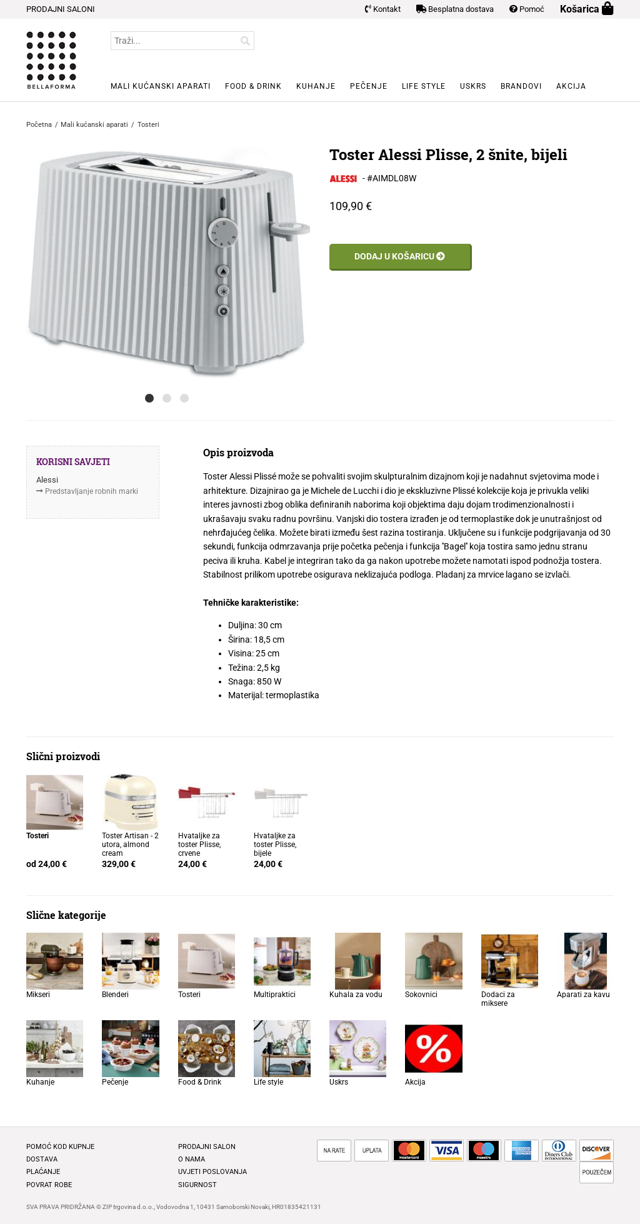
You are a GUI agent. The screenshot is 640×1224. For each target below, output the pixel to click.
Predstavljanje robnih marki (91, 491)
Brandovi (521, 86)
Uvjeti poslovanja (212, 1172)
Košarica (587, 9)
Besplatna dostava (455, 9)
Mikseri (38, 994)
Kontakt (383, 9)
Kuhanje (316, 86)
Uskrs (473, 86)
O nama (191, 1159)
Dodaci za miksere (498, 999)
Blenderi (115, 994)
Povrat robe (49, 1185)
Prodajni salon (207, 1147)
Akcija (571, 86)
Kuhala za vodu (355, 994)
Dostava (42, 1159)
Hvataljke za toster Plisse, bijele (275, 844)
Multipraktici (275, 994)
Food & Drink (253, 86)
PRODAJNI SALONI (60, 9)
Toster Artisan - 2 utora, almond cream (130, 844)
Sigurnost (197, 1185)
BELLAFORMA (51, 60)
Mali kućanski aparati (161, 86)
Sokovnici (421, 994)
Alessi (47, 479)
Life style (424, 86)
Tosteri (189, 994)
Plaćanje (43, 1172)
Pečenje (369, 86)
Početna (39, 125)
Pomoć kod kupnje (60, 1147)
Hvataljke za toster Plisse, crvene (199, 844)
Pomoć (526, 9)
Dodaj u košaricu (399, 256)
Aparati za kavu (583, 994)
